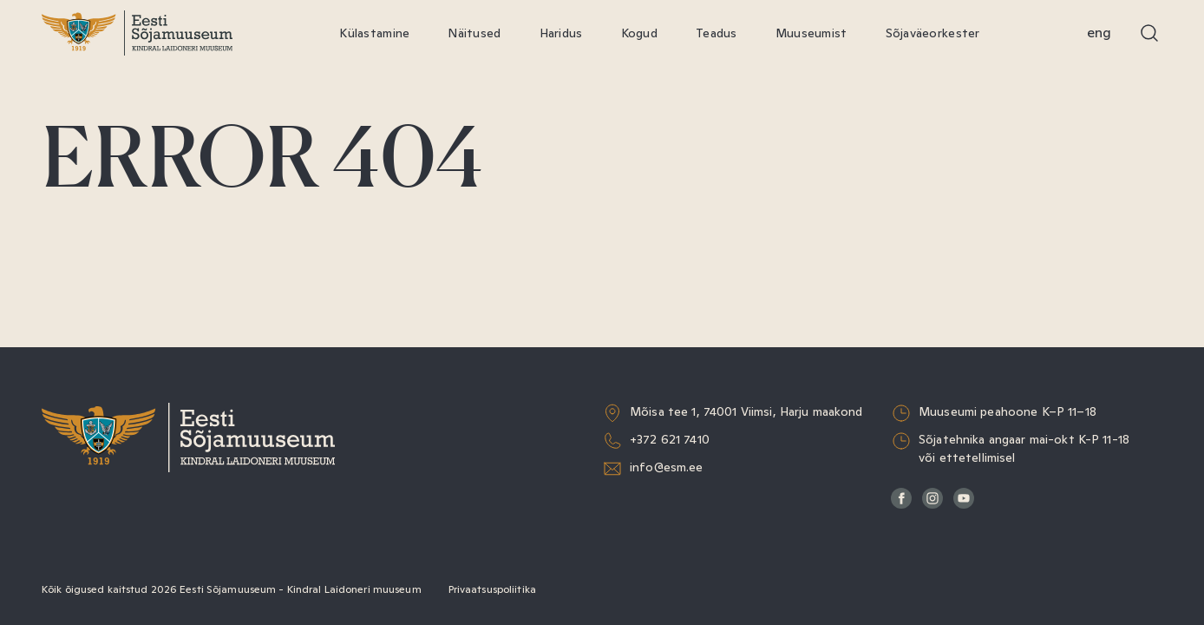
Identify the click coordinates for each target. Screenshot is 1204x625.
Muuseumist (811, 33)
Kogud (639, 33)
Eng (1099, 32)
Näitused (474, 33)
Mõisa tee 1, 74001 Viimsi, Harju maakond (746, 411)
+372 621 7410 (670, 439)
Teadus (716, 33)
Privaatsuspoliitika (492, 589)
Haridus (561, 33)
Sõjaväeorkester (933, 33)
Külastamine (374, 33)
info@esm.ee (666, 467)
